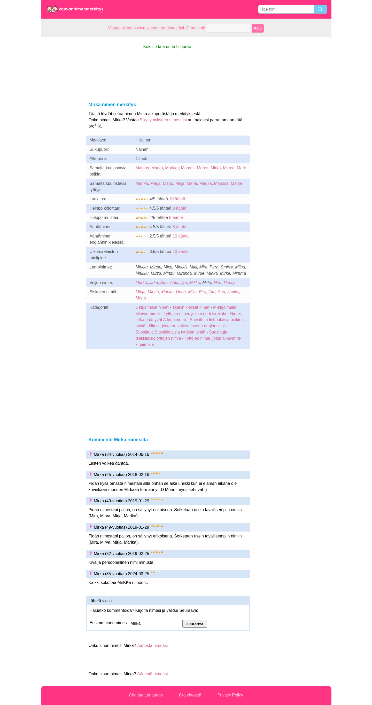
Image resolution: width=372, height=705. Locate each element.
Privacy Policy (230, 695)
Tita (211, 292)
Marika (142, 183)
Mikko (194, 282)
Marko (157, 168)
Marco (228, 168)
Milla (192, 292)
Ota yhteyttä (190, 695)
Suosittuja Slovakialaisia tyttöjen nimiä (170, 332)
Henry (229, 282)
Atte (164, 282)
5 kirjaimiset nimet (152, 307)
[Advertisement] (61, 114)
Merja (192, 183)
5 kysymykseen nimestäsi (163, 120)
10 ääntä (177, 199)
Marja (155, 183)
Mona (141, 298)
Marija (236, 183)
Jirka (153, 282)
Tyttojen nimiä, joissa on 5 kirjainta (195, 313)
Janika (233, 292)
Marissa (221, 183)
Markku (172, 168)
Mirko (216, 168)
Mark (241, 168)
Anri (221, 292)
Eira (202, 292)
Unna (181, 292)
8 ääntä (179, 208)
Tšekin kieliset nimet (191, 307)
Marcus (188, 168)
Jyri (184, 282)
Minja (140, 292)
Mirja (179, 183)
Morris (202, 168)
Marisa (205, 183)
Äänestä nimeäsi (152, 645)
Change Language (146, 695)
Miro (217, 282)
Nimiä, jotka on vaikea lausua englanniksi (187, 326)
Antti (174, 282)
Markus (142, 168)
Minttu (153, 292)
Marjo (168, 183)
